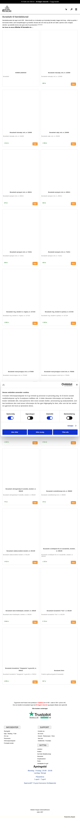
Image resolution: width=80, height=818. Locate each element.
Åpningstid (7, 731)
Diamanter (40, 756)
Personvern (7, 738)
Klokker (39, 751)
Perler (39, 761)
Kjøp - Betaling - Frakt (10, 733)
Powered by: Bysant (69, 816)
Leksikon (39, 749)
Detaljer (70, 426)
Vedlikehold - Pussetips (44, 741)
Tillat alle (65, 432)
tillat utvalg (40, 432)
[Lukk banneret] (77, 384)
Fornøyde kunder (9, 743)
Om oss (6, 736)
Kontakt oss (41, 731)
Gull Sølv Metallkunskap (44, 754)
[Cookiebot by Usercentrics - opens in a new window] (63, 384)
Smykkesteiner (41, 759)
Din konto (40, 733)
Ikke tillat (14, 432)
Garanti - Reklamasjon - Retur (46, 736)
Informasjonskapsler (9, 741)
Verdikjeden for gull (42, 763)
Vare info (40, 738)
